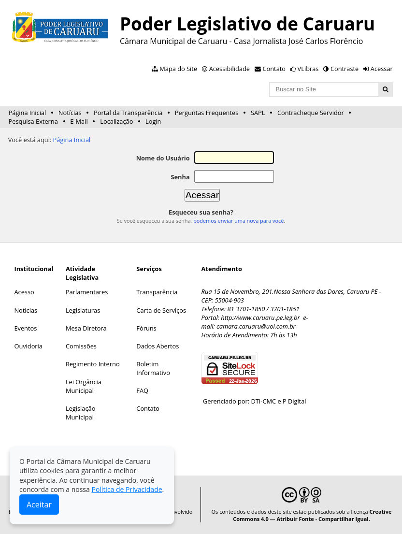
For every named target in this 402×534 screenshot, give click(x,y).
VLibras (308, 68)
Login (153, 121)
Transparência (156, 292)
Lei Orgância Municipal (83, 386)
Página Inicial (27, 112)
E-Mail (78, 121)
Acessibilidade (229, 68)
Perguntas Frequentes (206, 112)
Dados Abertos (157, 346)
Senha (180, 177)
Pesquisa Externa (33, 121)
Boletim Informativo (153, 368)
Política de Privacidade (126, 489)
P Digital (294, 401)
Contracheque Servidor (310, 112)
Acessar (382, 68)
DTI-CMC (263, 401)
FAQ (142, 390)
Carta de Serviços (161, 310)
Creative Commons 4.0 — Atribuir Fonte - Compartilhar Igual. (312, 515)
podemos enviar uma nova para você (238, 220)
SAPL (258, 112)
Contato (274, 68)
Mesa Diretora (86, 328)
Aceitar (39, 504)
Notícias (70, 112)
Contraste (344, 68)
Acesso (24, 292)
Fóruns (146, 328)
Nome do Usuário (163, 158)
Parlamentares (87, 292)
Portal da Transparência (128, 112)
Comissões (81, 346)
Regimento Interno (93, 364)
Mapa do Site (178, 68)
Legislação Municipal (80, 412)
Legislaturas (83, 310)
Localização (116, 121)
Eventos (25, 328)
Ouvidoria (28, 346)
